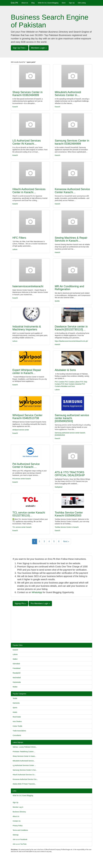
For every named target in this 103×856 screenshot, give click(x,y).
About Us (24, 3)
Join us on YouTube (19, 844)
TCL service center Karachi (21, 527)
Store (63, 3)
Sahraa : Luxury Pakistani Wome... (25, 747)
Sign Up (72, 3)
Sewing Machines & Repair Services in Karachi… (71, 239)
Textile (15, 698)
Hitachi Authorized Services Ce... (24, 775)
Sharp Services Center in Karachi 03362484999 (27, 94)
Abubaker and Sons (68, 386)
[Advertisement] (51, 623)
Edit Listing (82, 3)
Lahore (14, 249)
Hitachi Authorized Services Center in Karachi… (28, 191)
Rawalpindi (16, 673)
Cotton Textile (17, 726)
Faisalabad (16, 668)
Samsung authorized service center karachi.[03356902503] (72, 418)
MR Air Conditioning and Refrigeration (69, 288)
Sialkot (15, 659)
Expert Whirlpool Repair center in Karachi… (26, 371)
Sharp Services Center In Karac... (24, 756)
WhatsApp (37, 592)
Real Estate (17, 717)
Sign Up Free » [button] (19, 48)
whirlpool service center (20, 430)
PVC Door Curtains (68, 384)
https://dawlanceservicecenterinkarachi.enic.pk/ (71, 341)
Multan (15, 687)
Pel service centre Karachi (21, 479)
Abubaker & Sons (65, 369)
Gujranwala (17, 682)
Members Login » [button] (39, 48)
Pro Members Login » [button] (40, 603)
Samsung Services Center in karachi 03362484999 (72, 142)
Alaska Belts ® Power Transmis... (24, 784)
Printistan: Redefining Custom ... (24, 751)
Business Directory (19, 812)
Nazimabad (17, 677)
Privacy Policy (17, 825)
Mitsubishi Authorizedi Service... (24, 761)
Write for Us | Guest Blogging (48, 3)
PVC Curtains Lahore (72, 382)
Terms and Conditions (20, 830)
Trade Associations (19, 731)
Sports (15, 708)
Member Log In (18, 807)
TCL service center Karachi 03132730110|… (28, 514)
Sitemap (15, 835)
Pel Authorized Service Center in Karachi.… (26, 465)
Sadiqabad (58, 487)
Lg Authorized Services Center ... (24, 765)
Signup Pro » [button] (20, 603)
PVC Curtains (59, 382)
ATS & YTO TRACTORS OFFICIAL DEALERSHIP (70, 474)
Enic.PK (14, 3)
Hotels (15, 712)
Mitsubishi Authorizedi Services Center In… (68, 94)
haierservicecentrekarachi (27, 286)
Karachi (15, 107)
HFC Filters (19, 237)
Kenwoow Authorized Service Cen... (25, 779)
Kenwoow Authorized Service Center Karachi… (72, 191)
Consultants (17, 735)
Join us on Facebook (20, 839)
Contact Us (16, 821)
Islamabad (16, 664)
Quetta (57, 301)
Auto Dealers (17, 721)
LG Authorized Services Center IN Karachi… (26, 142)
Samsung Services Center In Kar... (25, 770)
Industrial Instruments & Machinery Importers (26, 328)
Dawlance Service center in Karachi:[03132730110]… (71, 328)
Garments (16, 703)
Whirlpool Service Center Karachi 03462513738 (27, 417)
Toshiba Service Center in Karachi (67, 527)
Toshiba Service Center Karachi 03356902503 (69, 514)
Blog (33, 3)
